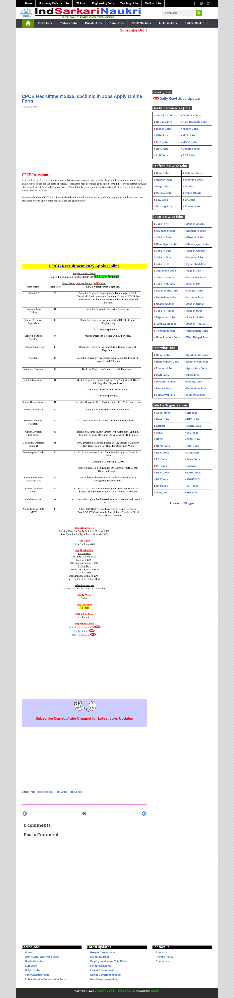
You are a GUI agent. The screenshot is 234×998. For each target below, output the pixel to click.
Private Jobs (93, 23)
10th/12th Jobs (141, 23)
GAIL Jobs (192, 452)
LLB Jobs (31, 965)
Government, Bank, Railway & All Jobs (114, 990)
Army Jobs (193, 459)
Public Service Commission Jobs (45, 979)
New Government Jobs (104, 979)
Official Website (80, 634)
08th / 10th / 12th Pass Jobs (42, 956)
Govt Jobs (45, 23)
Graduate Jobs (34, 961)
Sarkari (160, 425)
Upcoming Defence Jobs (54, 3)
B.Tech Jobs (32, 970)
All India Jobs (168, 23)
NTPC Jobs (163, 446)
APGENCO (193, 479)
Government (163, 412)
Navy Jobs (162, 492)
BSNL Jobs (163, 472)
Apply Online (81, 631)
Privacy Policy (164, 956)
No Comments (29, 107)
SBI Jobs (192, 412)
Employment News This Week (108, 961)
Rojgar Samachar (101, 965)
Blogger (189, 503)
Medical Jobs (153, 3)
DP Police (192, 485)
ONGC (160, 432)
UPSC (159, 439)
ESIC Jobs (162, 452)
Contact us (162, 961)
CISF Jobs (192, 446)
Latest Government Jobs (105, 974)
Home (28, 3)
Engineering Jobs (103, 3)
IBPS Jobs (192, 419)
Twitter (62, 791)
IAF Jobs (161, 465)
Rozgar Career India (102, 952)
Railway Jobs (68, 23)
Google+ (77, 791)
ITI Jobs (81, 3)
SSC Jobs (192, 432)
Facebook (45, 791)
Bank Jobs (116, 23)
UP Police (162, 485)
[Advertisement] (84, 62)
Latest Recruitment (102, 970)
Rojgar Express (99, 956)
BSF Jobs (162, 479)
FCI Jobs (161, 459)
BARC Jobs (193, 472)
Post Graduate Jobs (37, 974)
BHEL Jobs (193, 439)
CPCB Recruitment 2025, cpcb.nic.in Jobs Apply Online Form (82, 99)
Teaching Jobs (129, 3)
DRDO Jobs (193, 425)
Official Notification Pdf (81, 627)
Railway (191, 465)
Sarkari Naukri (194, 23)
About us (161, 952)
